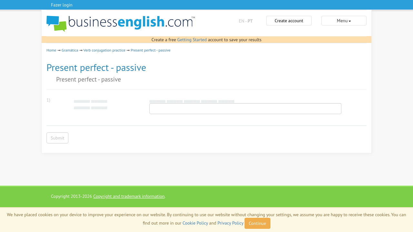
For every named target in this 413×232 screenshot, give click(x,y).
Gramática (70, 50)
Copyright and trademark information (129, 196)
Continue (257, 223)
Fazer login (61, 5)
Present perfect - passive (151, 50)
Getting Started (191, 40)
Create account (289, 21)
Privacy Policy (230, 223)
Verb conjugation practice (105, 50)
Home (51, 50)
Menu (344, 21)
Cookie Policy (195, 223)
